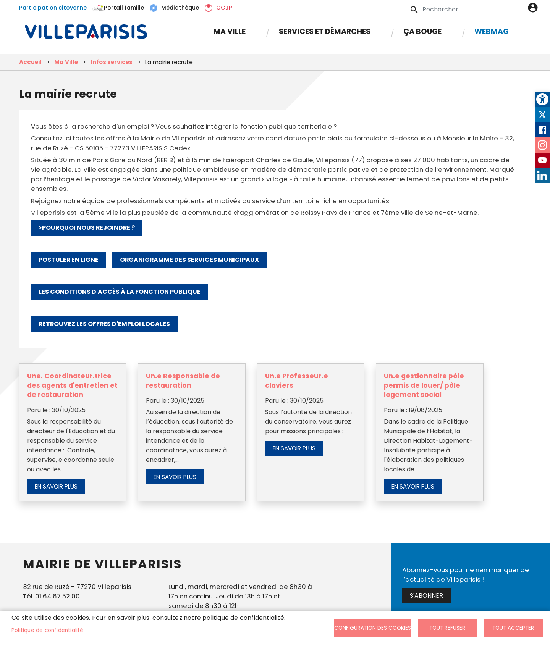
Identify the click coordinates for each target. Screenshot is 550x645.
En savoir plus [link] (56, 486)
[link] (542, 99)
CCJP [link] (224, 7)
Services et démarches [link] (324, 31)
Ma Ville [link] (230, 31)
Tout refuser (447, 628)
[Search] (462, 9)
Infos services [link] (112, 62)
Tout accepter (513, 628)
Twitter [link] (542, 114)
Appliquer (415, 9)
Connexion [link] (534, 7)
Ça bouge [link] (422, 31)
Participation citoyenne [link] (53, 7)
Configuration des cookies (372, 628)
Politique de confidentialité (47, 630)
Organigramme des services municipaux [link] (189, 259)
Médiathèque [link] (180, 7)
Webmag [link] (491, 31)
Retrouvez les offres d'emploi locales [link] (104, 323)
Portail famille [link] (124, 7)
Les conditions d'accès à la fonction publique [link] (120, 291)
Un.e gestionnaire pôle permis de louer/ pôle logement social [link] (424, 385)
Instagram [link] (542, 145)
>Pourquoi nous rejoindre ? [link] (87, 227)
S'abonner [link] (426, 595)
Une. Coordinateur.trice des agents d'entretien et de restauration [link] (72, 385)
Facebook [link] (542, 129)
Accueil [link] (30, 62)
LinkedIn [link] (542, 175)
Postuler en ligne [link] (69, 259)
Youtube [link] (542, 160)
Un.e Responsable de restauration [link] (183, 380)
